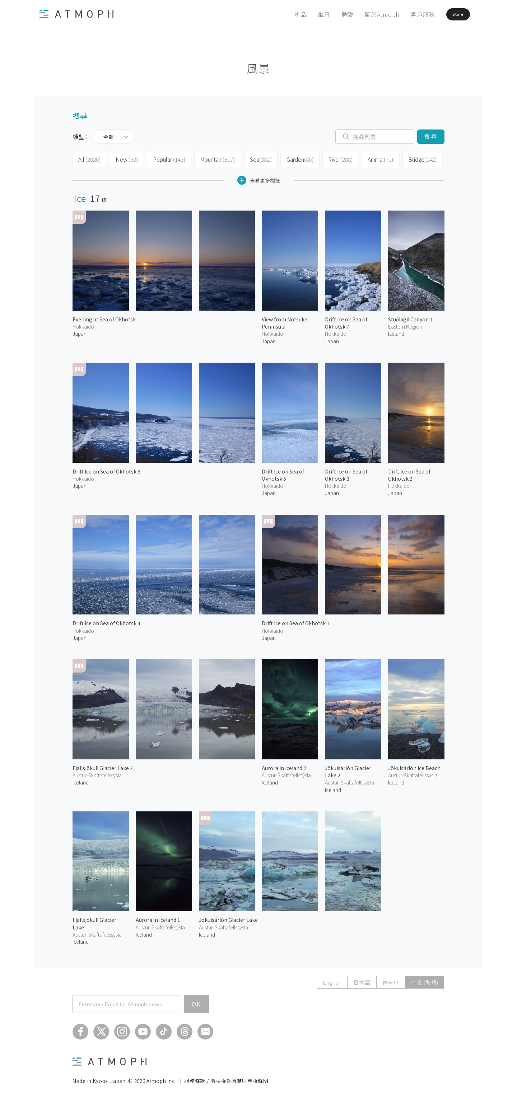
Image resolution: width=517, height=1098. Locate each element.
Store (447, 14)
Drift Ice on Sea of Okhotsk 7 (346, 321)
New (124, 158)
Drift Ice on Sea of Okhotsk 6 (106, 469)
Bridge (411, 158)
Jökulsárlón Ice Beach (414, 765)
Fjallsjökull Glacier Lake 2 (103, 765)
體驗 (331, 14)
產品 (284, 14)
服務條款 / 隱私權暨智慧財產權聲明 (226, 1078)
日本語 (361, 980)
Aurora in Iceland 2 (284, 765)
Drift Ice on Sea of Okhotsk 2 (409, 473)
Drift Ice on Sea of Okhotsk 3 (346, 473)
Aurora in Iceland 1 (158, 918)
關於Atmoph (365, 14)
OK (196, 1002)
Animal (371, 158)
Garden (292, 158)
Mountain (212, 158)
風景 (307, 14)
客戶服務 (406, 14)
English (332, 980)
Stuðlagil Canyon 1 (410, 317)
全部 (108, 136)
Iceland (396, 331)
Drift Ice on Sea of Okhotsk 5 (283, 473)
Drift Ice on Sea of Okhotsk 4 (106, 621)
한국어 (390, 980)
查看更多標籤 (258, 178)
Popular (165, 158)
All (88, 158)
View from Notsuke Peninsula (284, 321)
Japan (80, 331)
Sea (253, 158)
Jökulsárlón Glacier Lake (228, 918)
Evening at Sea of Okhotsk (104, 317)
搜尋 (430, 136)
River (332, 158)
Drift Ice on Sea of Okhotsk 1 (296, 621)
